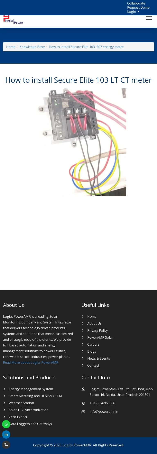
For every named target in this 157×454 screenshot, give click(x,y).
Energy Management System (31, 389)
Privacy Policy (97, 330)
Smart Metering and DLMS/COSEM (35, 396)
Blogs (91, 351)
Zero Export (18, 417)
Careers (93, 344)
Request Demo (138, 7)
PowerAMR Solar (100, 337)
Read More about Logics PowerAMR (30, 362)
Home (10, 47)
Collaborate (136, 3)
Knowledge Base (32, 47)
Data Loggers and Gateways (30, 424)
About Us (94, 323)
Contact (93, 365)
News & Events (98, 358)
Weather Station (21, 403)
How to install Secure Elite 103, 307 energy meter (86, 47)
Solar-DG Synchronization (28, 410)
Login (132, 11)
